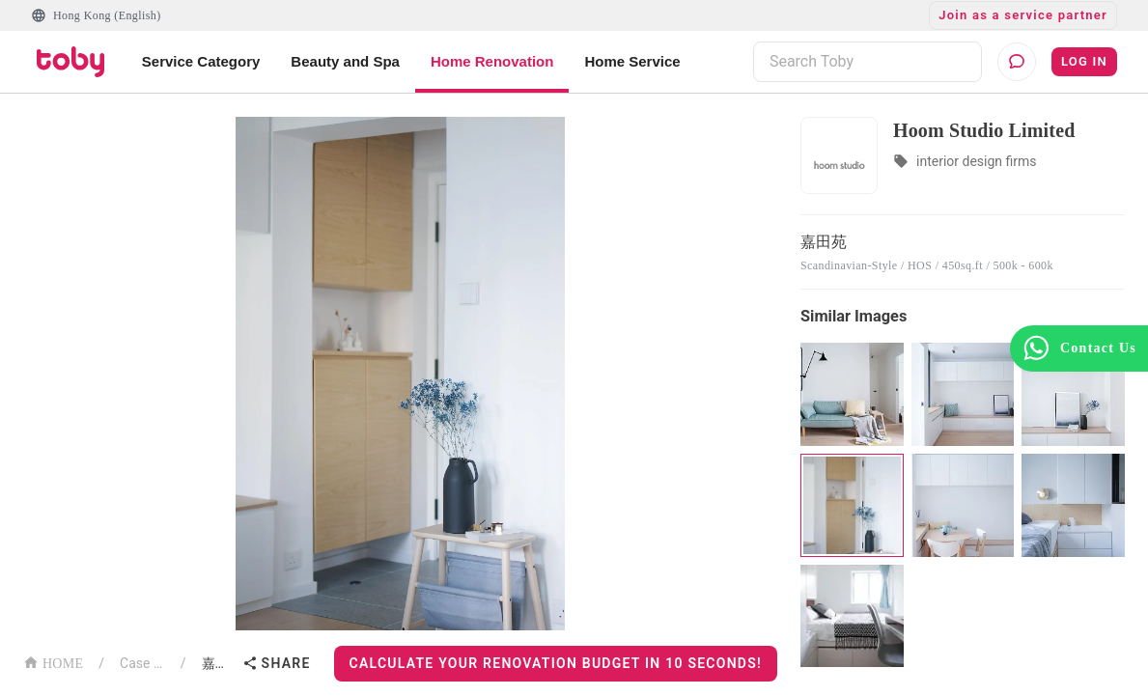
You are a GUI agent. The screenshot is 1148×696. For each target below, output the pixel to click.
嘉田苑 (218, 663)
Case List (142, 663)
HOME (53, 662)
